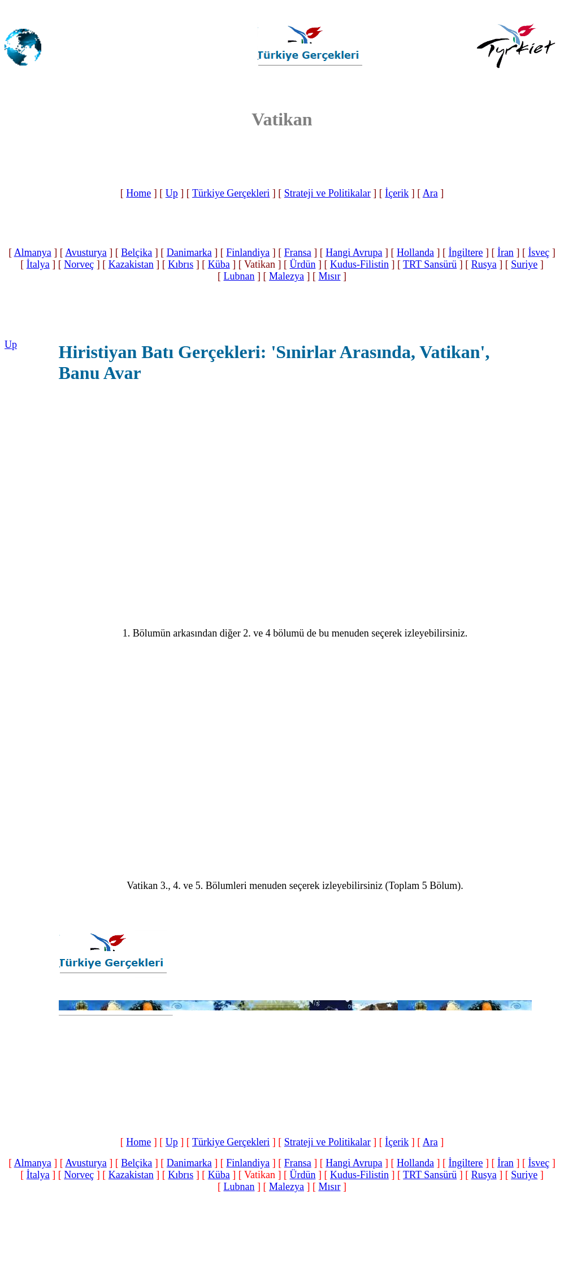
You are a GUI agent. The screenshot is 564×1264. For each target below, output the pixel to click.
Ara (430, 193)
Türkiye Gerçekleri (231, 193)
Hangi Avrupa (354, 252)
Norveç (79, 264)
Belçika (136, 252)
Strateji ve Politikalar (327, 193)
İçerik (397, 193)
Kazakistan (131, 264)
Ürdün (302, 264)
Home (138, 193)
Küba (219, 264)
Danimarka (189, 252)
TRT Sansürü (430, 264)
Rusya (484, 264)
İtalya (38, 264)
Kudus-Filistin (359, 264)
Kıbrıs (180, 264)
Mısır (329, 276)
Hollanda (415, 252)
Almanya (32, 252)
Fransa (297, 252)
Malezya (286, 276)
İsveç (538, 252)
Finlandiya (248, 252)
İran (505, 252)
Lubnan (239, 276)
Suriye (524, 264)
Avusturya (86, 252)
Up (172, 193)
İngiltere (465, 252)
